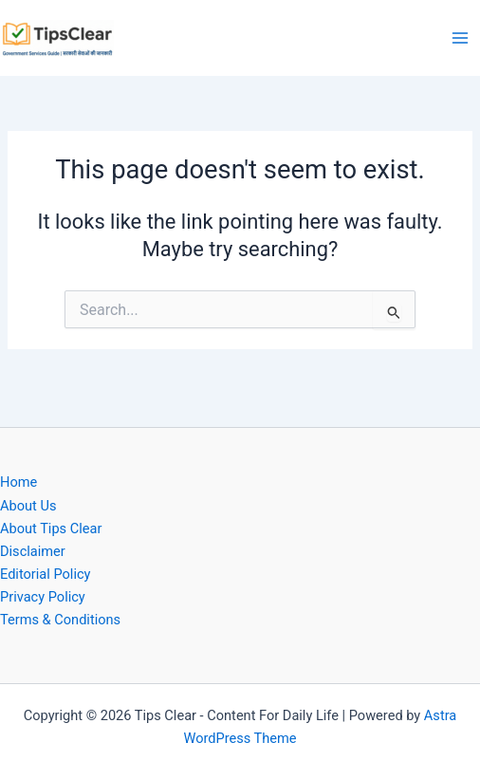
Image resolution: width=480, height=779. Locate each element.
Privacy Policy (42, 596)
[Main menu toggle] (460, 38)
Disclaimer (32, 551)
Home (18, 482)
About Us (28, 505)
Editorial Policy (45, 574)
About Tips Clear (51, 528)
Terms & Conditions (60, 619)
